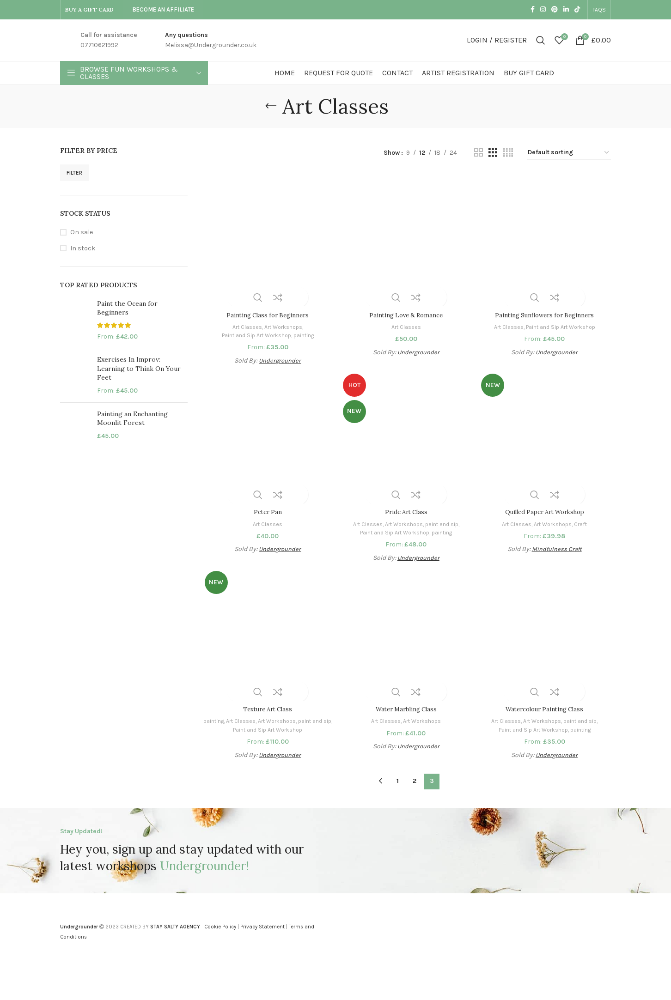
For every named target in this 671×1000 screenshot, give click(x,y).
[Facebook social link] (532, 9)
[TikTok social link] (577, 9)
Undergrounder (278, 358)
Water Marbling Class (406, 709)
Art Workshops (283, 324)
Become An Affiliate (163, 9)
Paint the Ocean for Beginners (127, 308)
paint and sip (445, 522)
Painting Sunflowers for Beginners (545, 312)
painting (305, 332)
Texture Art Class (266, 709)
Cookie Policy (220, 927)
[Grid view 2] (478, 153)
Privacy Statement (262, 927)
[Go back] (270, 106)
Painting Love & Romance (406, 312)
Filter (74, 173)
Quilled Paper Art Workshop (545, 511)
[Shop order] (569, 153)
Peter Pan (266, 511)
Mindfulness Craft (558, 548)
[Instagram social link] (543, 9)
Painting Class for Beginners (266, 312)
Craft (585, 522)
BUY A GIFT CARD (89, 9)
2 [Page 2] (414, 781)
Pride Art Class (406, 511)
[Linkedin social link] (566, 9)
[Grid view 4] (508, 153)
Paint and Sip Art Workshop (254, 332)
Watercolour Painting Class (545, 709)
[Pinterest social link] (555, 9)
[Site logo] (335, 39)
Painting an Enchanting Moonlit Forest (132, 418)
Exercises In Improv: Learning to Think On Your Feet (139, 368)
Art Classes (244, 324)
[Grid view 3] (492, 153)
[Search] (540, 40)
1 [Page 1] (397, 781)
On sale (81, 232)
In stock (82, 248)
